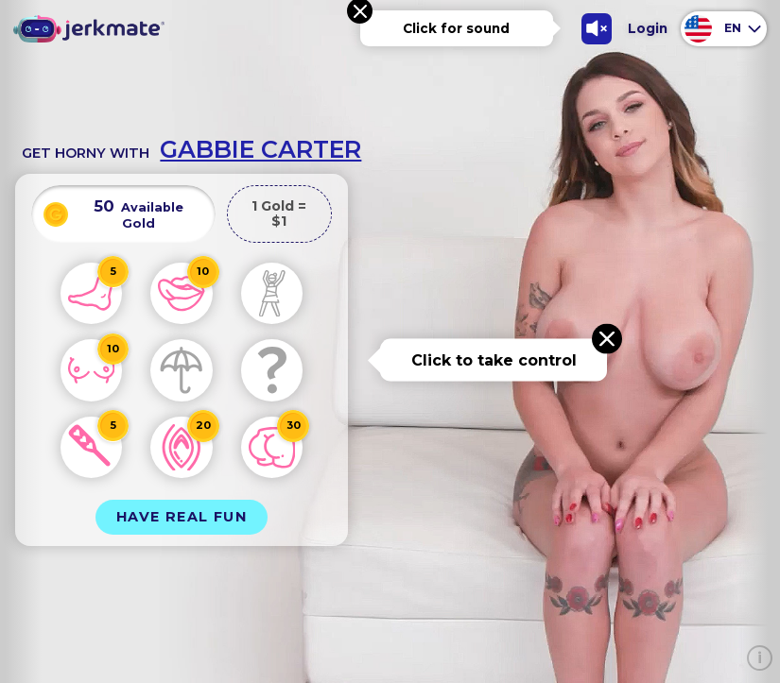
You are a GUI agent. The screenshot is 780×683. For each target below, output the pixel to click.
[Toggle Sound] (597, 28)
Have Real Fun (182, 516)
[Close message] (607, 339)
